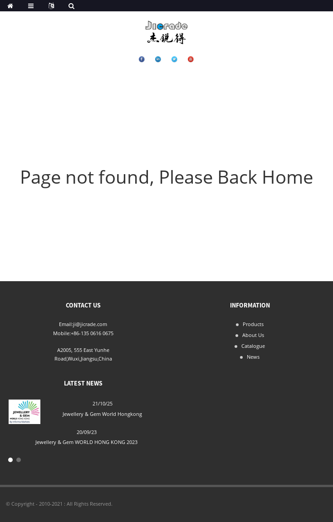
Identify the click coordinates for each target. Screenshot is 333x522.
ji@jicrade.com (90, 324)
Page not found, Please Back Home (166, 176)
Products (253, 324)
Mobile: (62, 333)
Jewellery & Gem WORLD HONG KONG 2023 (86, 442)
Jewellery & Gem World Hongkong (102, 413)
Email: (66, 324)
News (253, 356)
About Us (253, 335)
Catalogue (253, 345)
